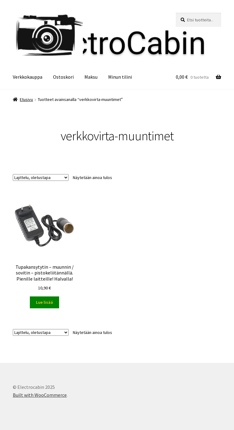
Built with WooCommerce (40, 395)
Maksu (91, 77)
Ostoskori (63, 77)
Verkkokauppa (27, 77)
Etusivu (26, 99)
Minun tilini (120, 77)
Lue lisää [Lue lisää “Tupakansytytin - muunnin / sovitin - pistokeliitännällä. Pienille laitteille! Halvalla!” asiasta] (44, 302)
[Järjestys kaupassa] (41, 177)
